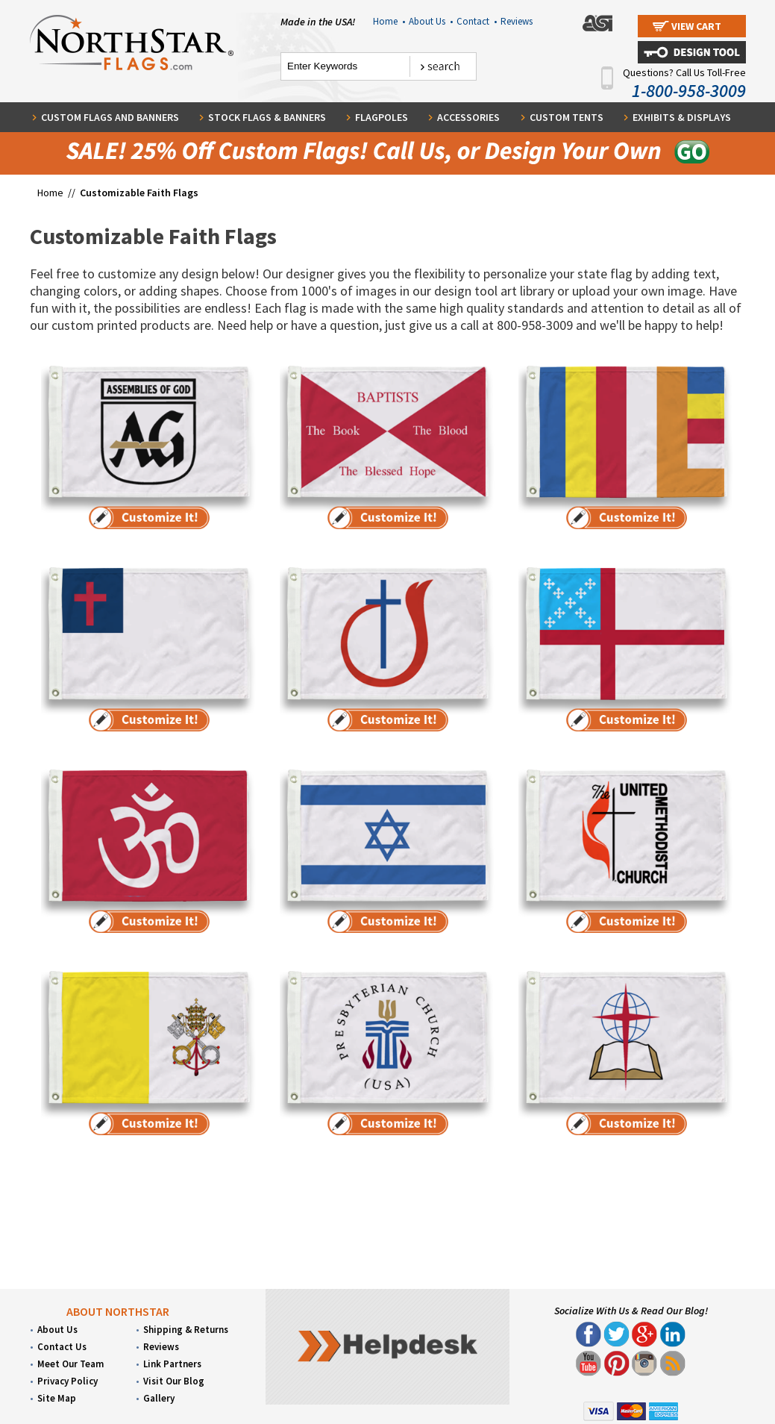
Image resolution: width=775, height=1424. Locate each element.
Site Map (56, 1398)
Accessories (468, 117)
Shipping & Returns (185, 1329)
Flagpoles (381, 117)
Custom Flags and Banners (110, 117)
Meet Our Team (70, 1364)
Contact (476, 21)
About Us (431, 21)
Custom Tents (566, 117)
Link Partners (172, 1364)
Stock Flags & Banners (267, 117)
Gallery (159, 1398)
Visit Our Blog (173, 1381)
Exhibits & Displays (682, 117)
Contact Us (62, 1346)
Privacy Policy (67, 1381)
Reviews (517, 21)
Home (389, 21)
